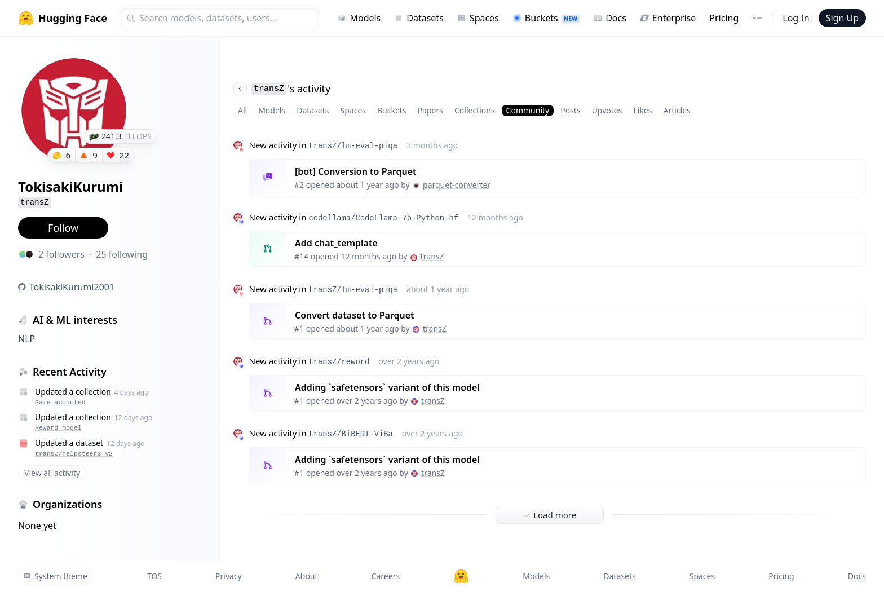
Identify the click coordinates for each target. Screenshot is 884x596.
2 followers (61, 254)
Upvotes (607, 110)
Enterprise (668, 18)
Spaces (478, 18)
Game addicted (60, 402)
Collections (474, 110)
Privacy (228, 576)
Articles (676, 110)
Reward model (58, 427)
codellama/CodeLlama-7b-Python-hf (383, 218)
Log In (796, 18)
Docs (609, 18)
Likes (642, 110)
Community (528, 110)
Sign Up (842, 18)
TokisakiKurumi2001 (71, 287)
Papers (430, 110)
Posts (570, 110)
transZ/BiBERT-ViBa (350, 434)
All (242, 110)
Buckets (546, 18)
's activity (281, 88)
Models (359, 18)
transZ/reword (338, 362)
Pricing (724, 18)
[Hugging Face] (461, 576)
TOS (154, 576)
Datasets (419, 18)
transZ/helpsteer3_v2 (74, 453)
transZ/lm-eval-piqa (352, 146)
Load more (549, 514)
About (306, 576)
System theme (55, 576)
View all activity (52, 472)
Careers (386, 576)
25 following (122, 254)
